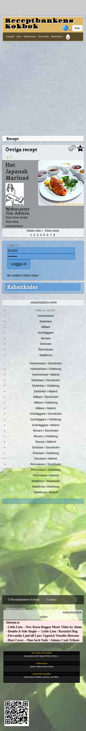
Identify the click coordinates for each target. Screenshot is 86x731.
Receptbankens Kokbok (39, 23)
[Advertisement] (43, 87)
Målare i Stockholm (45, 397)
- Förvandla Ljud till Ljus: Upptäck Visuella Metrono (41, 635)
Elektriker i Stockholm (46, 380)
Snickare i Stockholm (46, 447)
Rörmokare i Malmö (46, 475)
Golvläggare (46, 332)
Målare (45, 327)
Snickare (45, 343)
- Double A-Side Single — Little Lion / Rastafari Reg (40, 631)
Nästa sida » (35, 230)
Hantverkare (46, 315)
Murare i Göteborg (46, 436)
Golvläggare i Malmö (45, 425)
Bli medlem (14, 275)
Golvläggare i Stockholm (46, 413)
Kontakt (10, 36)
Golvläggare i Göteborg (45, 419)
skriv (18, 36)
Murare (45, 338)
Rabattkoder (22, 287)
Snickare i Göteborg (46, 453)
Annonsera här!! (60, 615)
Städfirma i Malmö (46, 492)
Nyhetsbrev (57, 36)
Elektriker (46, 321)
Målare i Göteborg (46, 402)
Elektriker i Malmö (46, 391)
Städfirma (45, 355)
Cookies (51, 599)
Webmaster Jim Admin (17, 211)
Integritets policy (15, 608)
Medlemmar (30, 36)
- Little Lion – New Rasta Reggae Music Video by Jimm (42, 627)
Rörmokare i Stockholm (45, 464)
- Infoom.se (11, 622)
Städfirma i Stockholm (45, 481)
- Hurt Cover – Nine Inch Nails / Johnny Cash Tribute (41, 640)
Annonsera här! (43, 302)
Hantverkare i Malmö (45, 374)
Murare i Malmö (45, 441)
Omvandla (43, 36)
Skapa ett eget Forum (45, 608)
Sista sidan (52, 230)
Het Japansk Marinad (17, 171)
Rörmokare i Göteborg (45, 469)
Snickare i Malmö (45, 458)
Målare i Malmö (46, 408)
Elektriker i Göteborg (45, 385)
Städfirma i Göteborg (45, 486)
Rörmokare (45, 349)
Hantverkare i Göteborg (45, 369)
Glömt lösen (30, 275)
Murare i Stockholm (46, 430)
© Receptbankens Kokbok (24, 599)
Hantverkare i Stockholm (46, 363)
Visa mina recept (16, 217)
